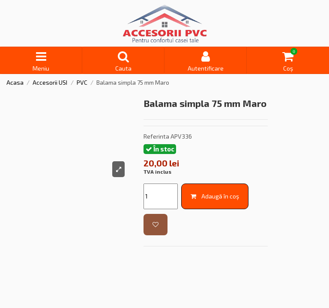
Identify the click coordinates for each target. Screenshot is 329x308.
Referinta (156, 136)
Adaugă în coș (215, 196)
